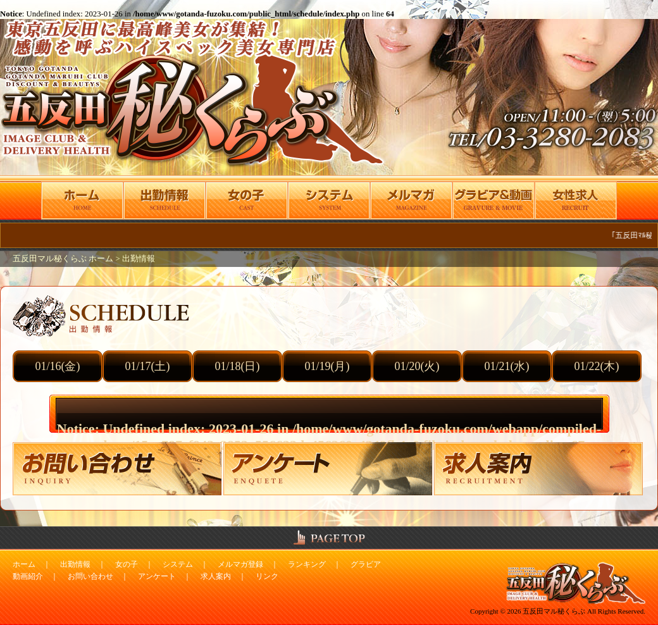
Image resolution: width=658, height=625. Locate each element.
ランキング (307, 564)
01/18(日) (237, 366)
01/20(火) (417, 366)
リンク (267, 576)
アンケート (157, 576)
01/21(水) (507, 366)
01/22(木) (596, 366)
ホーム (24, 564)
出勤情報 (138, 258)
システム (178, 564)
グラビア (366, 564)
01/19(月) (327, 366)
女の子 (126, 564)
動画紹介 (28, 576)
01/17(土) (147, 366)
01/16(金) (57, 366)
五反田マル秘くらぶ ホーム (64, 258)
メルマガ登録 (240, 564)
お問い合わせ (90, 576)
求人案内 (216, 576)
